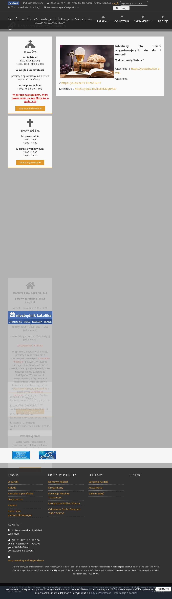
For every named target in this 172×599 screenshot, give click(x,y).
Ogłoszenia (125, 19)
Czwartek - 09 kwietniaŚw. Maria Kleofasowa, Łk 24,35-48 (29, 418)
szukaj (121, 8)
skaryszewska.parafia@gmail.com (62, 7)
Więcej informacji (30, 162)
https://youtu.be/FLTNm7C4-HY (81, 83)
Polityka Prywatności (100, 592)
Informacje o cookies (125, 592)
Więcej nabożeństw (30, 108)
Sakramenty (146, 19)
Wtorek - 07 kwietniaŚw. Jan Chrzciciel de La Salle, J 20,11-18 (30, 437)
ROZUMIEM (163, 589)
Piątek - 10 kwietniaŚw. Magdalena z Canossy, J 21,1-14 (29, 409)
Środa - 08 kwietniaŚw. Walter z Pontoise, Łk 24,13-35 (28, 426)
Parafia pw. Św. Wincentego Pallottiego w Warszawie (52, 21)
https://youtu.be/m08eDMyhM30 (95, 89)
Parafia (106, 19)
